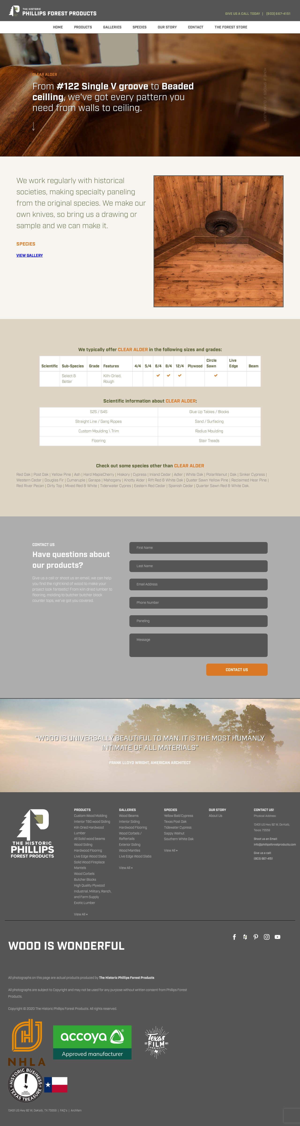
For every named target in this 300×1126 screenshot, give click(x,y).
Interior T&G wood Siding (92, 822)
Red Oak (23, 474)
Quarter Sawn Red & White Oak (222, 486)
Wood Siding (83, 845)
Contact (195, 27)
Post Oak (41, 474)
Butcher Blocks (85, 880)
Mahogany (112, 480)
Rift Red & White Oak (165, 480)
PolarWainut (216, 474)
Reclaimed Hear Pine (249, 480)
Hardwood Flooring (88, 851)
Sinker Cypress (252, 474)
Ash (77, 474)
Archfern (76, 1110)
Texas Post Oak (175, 822)
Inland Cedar (160, 474)
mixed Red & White (81, 486)
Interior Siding (129, 822)
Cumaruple (76, 480)
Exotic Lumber (84, 903)
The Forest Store (231, 27)
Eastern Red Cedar (149, 486)
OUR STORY (167, 27)
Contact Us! (264, 810)
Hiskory (123, 474)
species (265, 88)
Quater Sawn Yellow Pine (207, 480)
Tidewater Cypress (177, 828)
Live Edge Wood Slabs (90, 856)
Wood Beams (129, 816)
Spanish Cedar (181, 486)
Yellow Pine (61, 474)
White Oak (194, 474)
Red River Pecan (30, 486)
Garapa (94, 480)
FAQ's (63, 1110)
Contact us (237, 670)
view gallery (29, 255)
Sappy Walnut (174, 833)
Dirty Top (54, 486)
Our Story (217, 810)
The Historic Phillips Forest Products (61, 1009)
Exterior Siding (129, 845)
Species (139, 27)
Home (58, 27)
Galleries (112, 27)
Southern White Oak (179, 839)
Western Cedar (28, 480)
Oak (233, 474)
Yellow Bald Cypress (178, 816)
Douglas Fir (54, 480)
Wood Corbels (84, 874)
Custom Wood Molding (90, 816)
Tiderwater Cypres (115, 486)
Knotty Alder (134, 480)
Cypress (139, 474)
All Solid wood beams (89, 839)
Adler (178, 474)
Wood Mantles (129, 851)
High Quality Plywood (89, 886)
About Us (215, 816)
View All (79, 914)
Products (83, 27)
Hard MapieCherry (98, 474)
